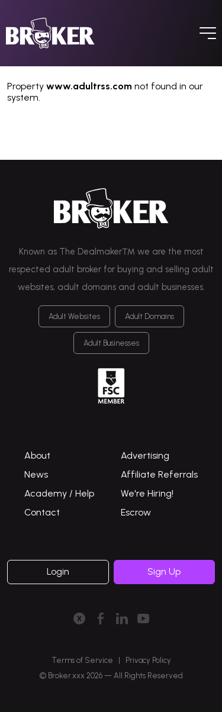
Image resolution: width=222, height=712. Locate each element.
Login (58, 571)
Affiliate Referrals (159, 474)
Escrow (136, 512)
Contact (42, 512)
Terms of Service (82, 660)
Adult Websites (74, 316)
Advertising (145, 455)
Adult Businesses (111, 343)
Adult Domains (149, 316)
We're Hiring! (147, 493)
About (37, 455)
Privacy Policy (148, 660)
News (36, 474)
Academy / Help (59, 493)
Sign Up (164, 571)
